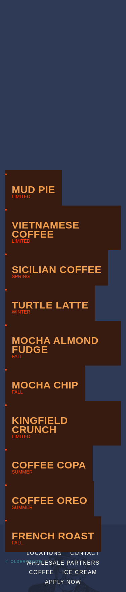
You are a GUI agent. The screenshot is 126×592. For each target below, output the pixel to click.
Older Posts (26, 561)
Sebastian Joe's (63, 9)
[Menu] (120, 8)
